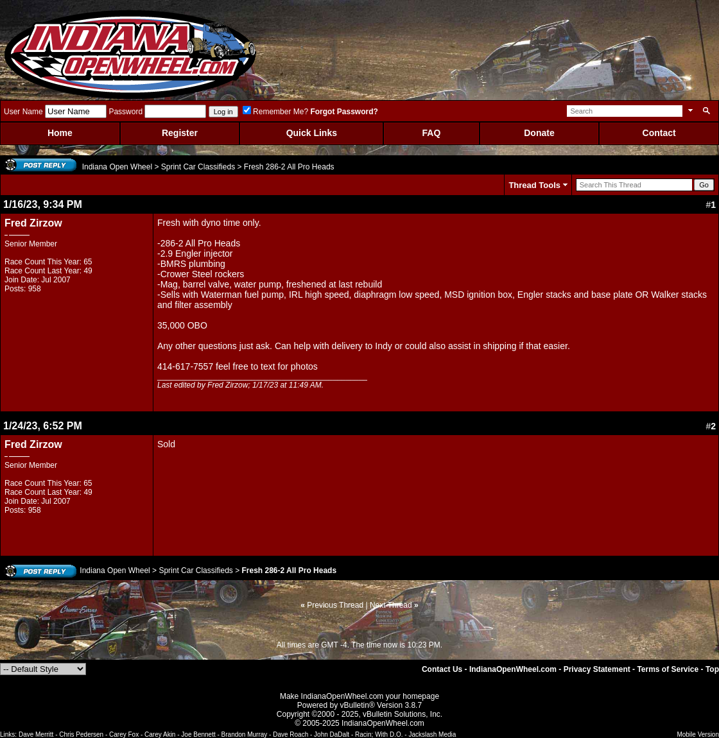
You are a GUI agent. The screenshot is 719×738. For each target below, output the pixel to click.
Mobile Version (698, 734)
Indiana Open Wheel (117, 166)
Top (712, 669)
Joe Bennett (198, 734)
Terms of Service (667, 669)
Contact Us (442, 669)
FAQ (431, 133)
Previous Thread (335, 605)
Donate (539, 133)
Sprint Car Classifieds (198, 166)
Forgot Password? (343, 111)
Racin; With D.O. (379, 734)
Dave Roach (290, 734)
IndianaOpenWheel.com (513, 669)
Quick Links (311, 133)
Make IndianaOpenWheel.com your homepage (359, 696)
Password (125, 111)
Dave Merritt (36, 734)
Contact (659, 133)
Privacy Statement (597, 669)
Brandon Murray (244, 734)
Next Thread (391, 605)
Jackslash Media (432, 734)
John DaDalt (331, 734)
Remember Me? (275, 111)
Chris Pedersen (81, 734)
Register (180, 133)
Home (60, 133)
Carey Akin (159, 734)
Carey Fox (124, 734)
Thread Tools (534, 185)
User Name (23, 111)
